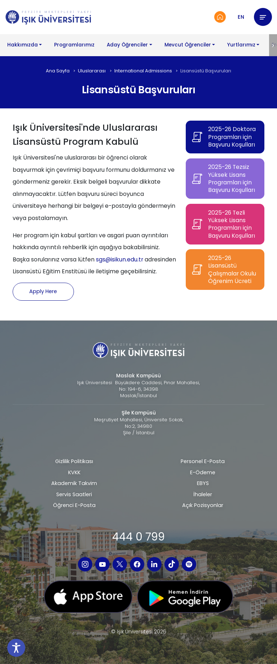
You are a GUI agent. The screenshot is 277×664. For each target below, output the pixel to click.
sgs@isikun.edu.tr (119, 259)
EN (241, 17)
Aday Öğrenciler (127, 44)
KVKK (74, 472)
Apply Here (43, 291)
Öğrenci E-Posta (74, 505)
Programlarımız (74, 44)
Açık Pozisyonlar (202, 505)
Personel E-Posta (203, 461)
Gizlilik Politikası (74, 461)
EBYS (203, 483)
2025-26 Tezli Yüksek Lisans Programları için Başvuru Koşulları (231, 224)
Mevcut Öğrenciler (187, 44)
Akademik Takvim (74, 483)
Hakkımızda (22, 44)
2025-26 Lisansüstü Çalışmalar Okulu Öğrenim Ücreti (232, 269)
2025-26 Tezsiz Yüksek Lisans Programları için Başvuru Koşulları (231, 178)
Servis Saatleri (74, 494)
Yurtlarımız (241, 44)
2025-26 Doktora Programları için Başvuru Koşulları (232, 136)
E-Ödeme (202, 472)
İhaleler (202, 494)
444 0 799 (138, 536)
